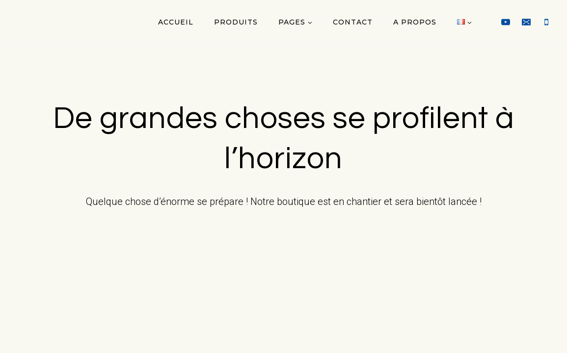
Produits (236, 22)
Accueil (175, 22)
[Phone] (546, 22)
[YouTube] (505, 22)
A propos (414, 22)
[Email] (526, 22)
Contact (353, 22)
